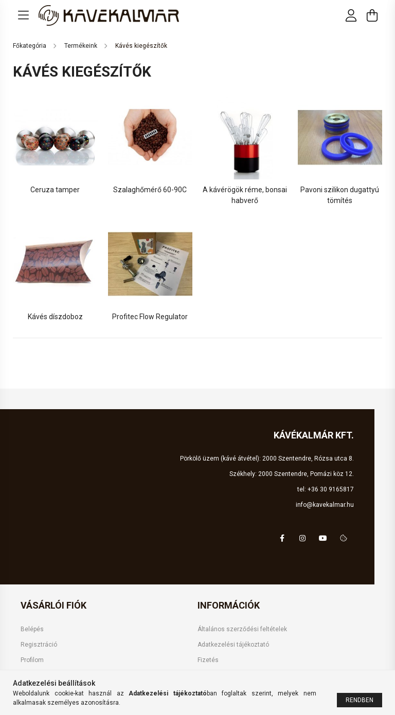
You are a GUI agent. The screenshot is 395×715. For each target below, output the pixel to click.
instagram (302, 538)
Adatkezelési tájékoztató (233, 644)
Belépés (32, 629)
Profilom (32, 660)
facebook (282, 538)
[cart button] (372, 15)
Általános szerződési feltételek (242, 629)
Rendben (359, 700)
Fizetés (208, 660)
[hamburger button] (23, 15)
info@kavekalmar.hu (325, 504)
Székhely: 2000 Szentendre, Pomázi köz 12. (291, 474)
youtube (323, 538)
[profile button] (351, 15)
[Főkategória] (30, 45)
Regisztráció (39, 644)
